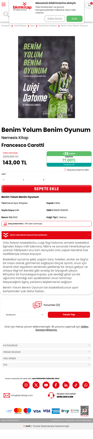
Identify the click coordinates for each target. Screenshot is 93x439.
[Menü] (3, 5)
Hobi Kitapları (20, 26)
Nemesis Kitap (14, 137)
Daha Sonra (54, 18)
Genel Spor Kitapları (48, 26)
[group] (46, 77)
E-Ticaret (35, 426)
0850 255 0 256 (65, 396)
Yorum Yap (69, 314)
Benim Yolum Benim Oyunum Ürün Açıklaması (46, 235)
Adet (3, 174)
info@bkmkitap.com (22, 395)
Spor (33, 26)
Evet (74, 18)
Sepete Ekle (46, 189)
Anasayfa (5, 26)
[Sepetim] (89, 5)
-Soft (27, 426)
